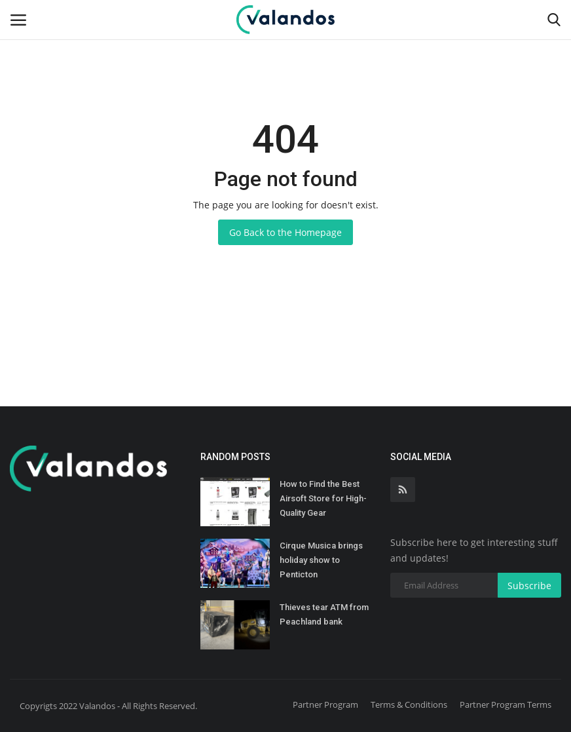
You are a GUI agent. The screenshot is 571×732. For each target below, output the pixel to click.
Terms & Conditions (409, 704)
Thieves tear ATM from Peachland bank (324, 614)
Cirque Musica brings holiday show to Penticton (321, 560)
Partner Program (325, 704)
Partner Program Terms (505, 704)
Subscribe (529, 585)
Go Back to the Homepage (285, 232)
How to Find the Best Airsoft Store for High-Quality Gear (323, 498)
